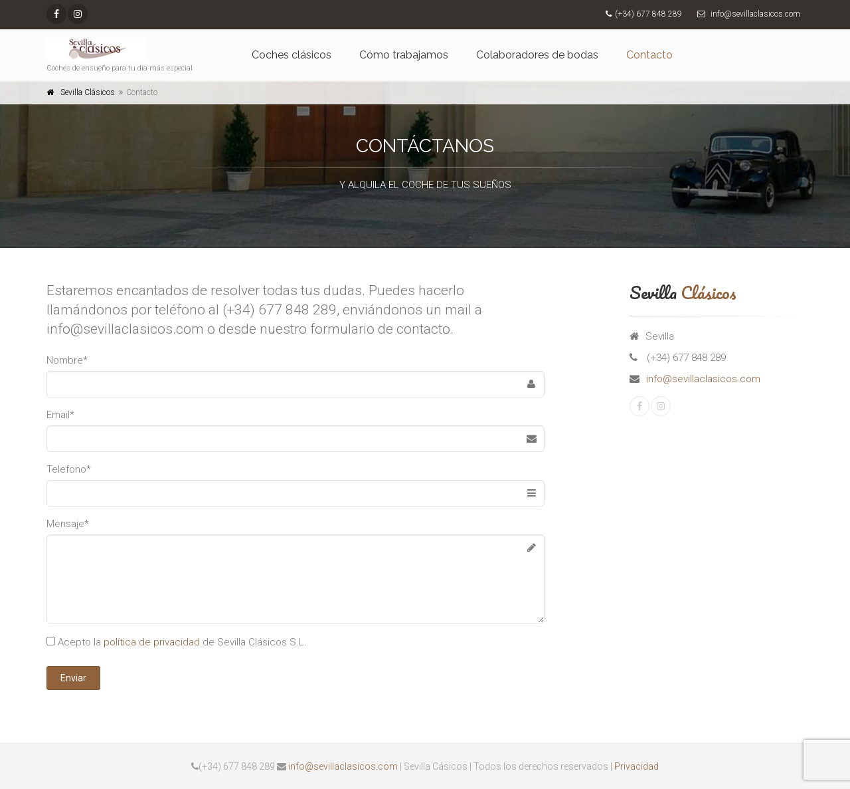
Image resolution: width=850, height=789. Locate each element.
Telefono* (68, 469)
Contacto (649, 55)
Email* (60, 415)
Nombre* (67, 360)
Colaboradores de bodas (537, 55)
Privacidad (636, 766)
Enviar (73, 678)
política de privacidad (152, 642)
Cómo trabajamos (403, 55)
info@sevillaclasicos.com (703, 379)
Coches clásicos (291, 55)
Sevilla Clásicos (87, 92)
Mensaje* (67, 524)
